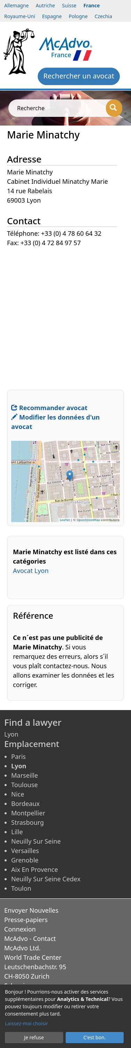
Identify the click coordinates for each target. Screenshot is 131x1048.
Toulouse (24, 785)
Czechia (103, 16)
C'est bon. (94, 1037)
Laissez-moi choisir (26, 1023)
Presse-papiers (26, 919)
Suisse (69, 5)
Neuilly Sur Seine (36, 841)
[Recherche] (114, 108)
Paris (18, 756)
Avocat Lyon (31, 570)
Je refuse (34, 1037)
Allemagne (16, 5)
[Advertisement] (65, 313)
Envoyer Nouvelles (31, 910)
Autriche (45, 5)
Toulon (21, 888)
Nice (17, 794)
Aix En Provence (34, 869)
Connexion (20, 929)
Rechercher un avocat (78, 76)
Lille (17, 832)
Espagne (52, 16)
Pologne (78, 16)
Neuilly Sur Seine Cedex (45, 879)
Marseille (24, 775)
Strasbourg (27, 822)
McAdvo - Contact (30, 938)
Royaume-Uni (19, 16)
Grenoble (24, 860)
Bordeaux (25, 803)
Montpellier (28, 813)
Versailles (25, 850)
